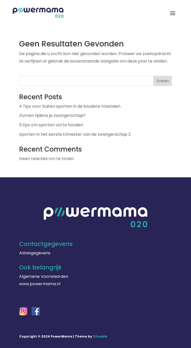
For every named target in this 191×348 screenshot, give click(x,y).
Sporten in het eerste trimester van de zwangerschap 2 (75, 134)
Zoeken (162, 80)
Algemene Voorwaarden (43, 276)
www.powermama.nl (39, 284)
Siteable (100, 336)
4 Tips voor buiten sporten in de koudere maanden (69, 106)
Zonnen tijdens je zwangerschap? (52, 115)
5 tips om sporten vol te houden (51, 125)
